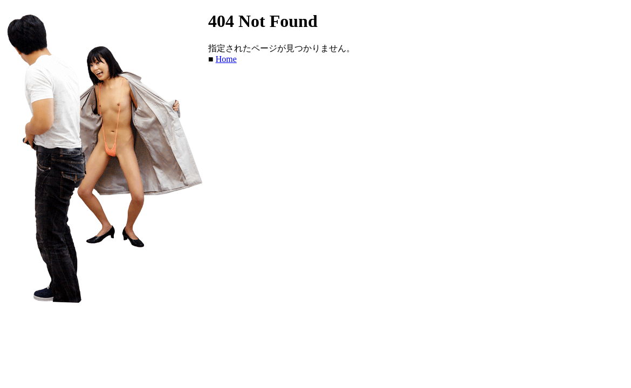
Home (226, 59)
